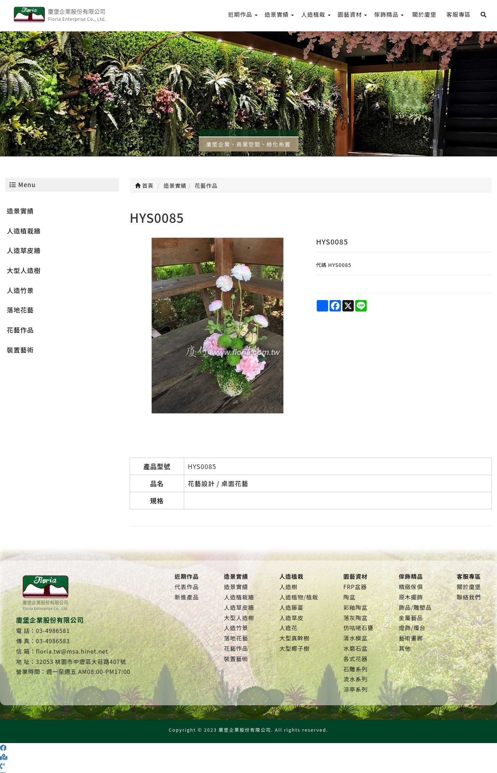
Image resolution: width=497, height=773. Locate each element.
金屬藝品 (411, 617)
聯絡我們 (469, 597)
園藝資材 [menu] (352, 14)
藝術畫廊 (411, 638)
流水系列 (355, 679)
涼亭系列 (355, 689)
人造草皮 (291, 617)
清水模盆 (355, 638)
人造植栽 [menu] (316, 14)
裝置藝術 (20, 349)
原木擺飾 (411, 597)
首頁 (144, 185)
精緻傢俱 (411, 586)
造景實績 (20, 210)
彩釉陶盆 (355, 607)
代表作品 (187, 586)
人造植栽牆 (24, 230)
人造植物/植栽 (298, 597)
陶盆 (349, 597)
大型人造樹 (24, 270)
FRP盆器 (355, 586)
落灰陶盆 (355, 617)
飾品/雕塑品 (415, 607)
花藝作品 (20, 329)
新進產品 (187, 597)
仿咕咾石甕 (358, 627)
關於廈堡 (469, 586)
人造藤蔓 (291, 607)
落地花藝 (20, 309)
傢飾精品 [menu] (389, 14)
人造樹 (288, 586)
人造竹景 (20, 290)
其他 (405, 648)
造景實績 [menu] (279, 14)
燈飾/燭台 (412, 627)
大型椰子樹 (294, 648)
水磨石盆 (355, 648)
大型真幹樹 (294, 638)
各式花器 (355, 658)
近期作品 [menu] (243, 14)
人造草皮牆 (24, 250)
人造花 (288, 627)
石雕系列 (355, 669)
